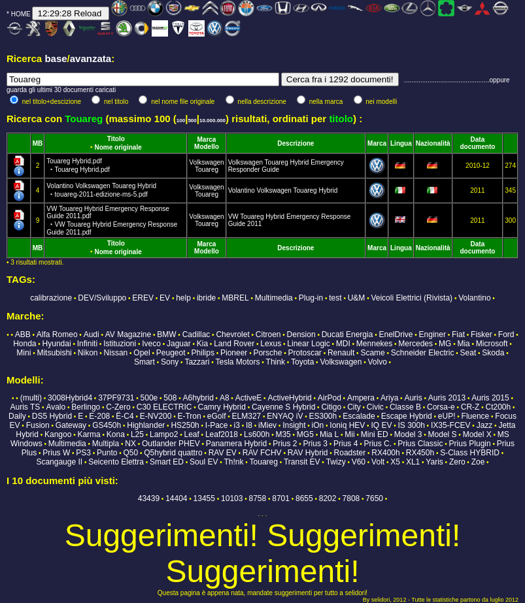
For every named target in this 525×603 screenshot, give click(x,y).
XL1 (413, 461)
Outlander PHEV (171, 443)
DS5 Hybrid (52, 416)
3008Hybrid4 (70, 397)
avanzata (90, 58)
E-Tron (189, 416)
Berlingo (85, 407)
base (55, 58)
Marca (206, 139)
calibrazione (51, 297)
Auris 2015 (490, 397)
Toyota (302, 362)
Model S (442, 434)
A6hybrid (197, 397)
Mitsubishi (54, 352)
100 (181, 120)
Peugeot (171, 352)
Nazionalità (433, 143)
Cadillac (196, 334)
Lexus (270, 343)
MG (445, 343)
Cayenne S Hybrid (283, 407)
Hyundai (56, 343)
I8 (249, 425)
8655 (304, 498)
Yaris (434, 461)
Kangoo (57, 434)
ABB (23, 334)
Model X (477, 434)
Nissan (116, 352)
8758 (257, 498)
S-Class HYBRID (470, 452)
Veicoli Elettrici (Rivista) (411, 297)
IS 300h (411, 425)
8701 (281, 498)
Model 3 (408, 434)
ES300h (323, 416)
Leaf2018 (221, 434)
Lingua (401, 143)
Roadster (350, 452)
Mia (463, 343)
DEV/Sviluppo (102, 297)
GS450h (106, 425)
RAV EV (223, 452)
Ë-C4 (124, 416)
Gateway (71, 425)
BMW (166, 334)
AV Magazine (128, 334)
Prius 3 (315, 443)
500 (192, 120)
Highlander (146, 425)
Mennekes (374, 343)
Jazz (485, 425)
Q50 (130, 452)
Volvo (376, 362)
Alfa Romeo (57, 334)
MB (38, 143)
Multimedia (274, 297)
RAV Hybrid (308, 452)
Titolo (116, 138)
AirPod (329, 397)
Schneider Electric (422, 352)
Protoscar (305, 352)
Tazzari (196, 362)
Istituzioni (119, 343)
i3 (237, 425)
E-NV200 (156, 416)
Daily (17, 416)
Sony (169, 362)
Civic (375, 407)
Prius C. (378, 443)
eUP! (447, 416)
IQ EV (381, 425)
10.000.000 (212, 120)
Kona (116, 434)
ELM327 (247, 416)
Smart (144, 362)
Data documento (477, 143)
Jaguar (179, 343)
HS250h (185, 425)
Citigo (331, 407)
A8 (224, 397)
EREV (143, 297)
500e (149, 397)
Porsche (267, 352)
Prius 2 (285, 443)
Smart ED (167, 461)
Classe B (405, 407)
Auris (413, 397)
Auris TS (25, 407)
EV (165, 297)
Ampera (361, 397)
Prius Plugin (470, 443)
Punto (107, 452)
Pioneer (233, 352)
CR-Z (470, 407)
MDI (343, 343)
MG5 (305, 434)
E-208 (99, 416)
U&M (356, 297)
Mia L (329, 434)
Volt (377, 461)
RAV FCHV (262, 452)
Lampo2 (164, 434)
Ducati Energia (347, 334)
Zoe (478, 461)
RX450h (420, 452)
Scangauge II (59, 461)
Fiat (458, 334)
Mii (349, 434)
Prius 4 (345, 443)
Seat (468, 352)
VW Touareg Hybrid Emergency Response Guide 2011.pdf (111, 220)
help (183, 297)
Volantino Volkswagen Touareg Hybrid (283, 190)
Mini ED (374, 434)
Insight (293, 425)
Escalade (359, 416)
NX (130, 443)
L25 (137, 434)
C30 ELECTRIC (164, 407)
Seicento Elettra (116, 461)
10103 (232, 498)
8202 (328, 498)
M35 (282, 434)
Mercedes (415, 343)
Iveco (151, 343)
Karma (88, 434)
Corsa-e (441, 407)
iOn (318, 425)
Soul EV (204, 461)
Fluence (476, 416)
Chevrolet (232, 334)
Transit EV (302, 461)
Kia (202, 343)
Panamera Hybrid (236, 443)
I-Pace (216, 425)
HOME (21, 14)
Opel (141, 352)
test (335, 297)
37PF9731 (116, 397)
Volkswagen (206, 162)
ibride (206, 297)
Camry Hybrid (222, 407)
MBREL (235, 297)
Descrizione (295, 143)
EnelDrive (396, 334)
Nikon (88, 352)
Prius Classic (420, 443)
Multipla (105, 443)
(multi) (31, 397)
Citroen (268, 334)
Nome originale (118, 147)
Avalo (55, 407)
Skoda (493, 352)
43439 (149, 498)
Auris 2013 (447, 397)
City (354, 407)
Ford (506, 334)
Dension (301, 334)
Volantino (474, 297)
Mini (23, 352)
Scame (372, 352)
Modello (206, 146)
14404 (176, 498)
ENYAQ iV (285, 416)
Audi (91, 334)
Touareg (206, 169)
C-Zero (118, 407)
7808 (351, 498)
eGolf (216, 416)
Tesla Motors (237, 362)
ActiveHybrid (289, 397)
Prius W (56, 452)
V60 (358, 461)
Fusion (38, 425)
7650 (374, 498)
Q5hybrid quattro (173, 452)
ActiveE (248, 397)
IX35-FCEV (451, 425)
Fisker (481, 334)
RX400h (385, 452)
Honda (24, 343)
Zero (457, 461)
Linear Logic (308, 343)
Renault (341, 352)
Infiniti (87, 343)
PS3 (83, 452)
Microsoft (492, 343)
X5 (395, 461)
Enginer (432, 334)
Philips (203, 352)
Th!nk (233, 461)
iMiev (267, 425)
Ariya (389, 397)
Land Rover (234, 343)
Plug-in (311, 297)
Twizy (336, 461)
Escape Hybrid (406, 416)
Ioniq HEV (347, 425)
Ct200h (498, 407)
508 (170, 397)
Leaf (191, 434)
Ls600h (256, 434)
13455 (204, 498)
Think (275, 362)
